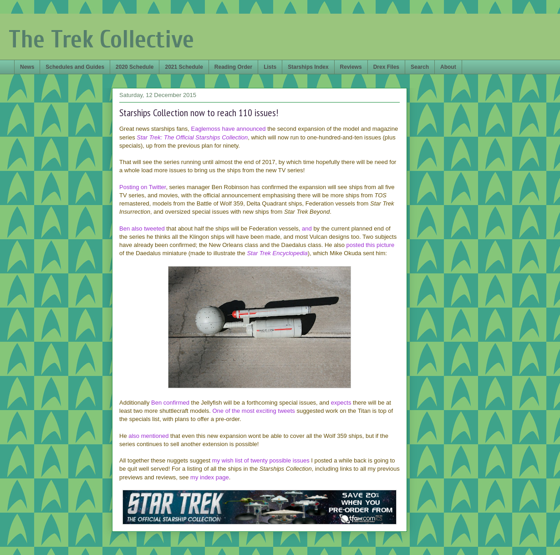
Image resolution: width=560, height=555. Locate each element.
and (307, 228)
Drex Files (386, 67)
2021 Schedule (184, 67)
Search (420, 67)
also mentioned (148, 435)
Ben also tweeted (142, 228)
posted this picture (370, 245)
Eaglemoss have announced (228, 128)
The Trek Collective (101, 39)
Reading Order (233, 67)
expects (341, 402)
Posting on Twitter (142, 187)
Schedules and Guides (75, 67)
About (448, 67)
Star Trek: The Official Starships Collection (192, 137)
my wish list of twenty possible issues (261, 460)
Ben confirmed (170, 402)
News (27, 67)
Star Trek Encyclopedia (277, 253)
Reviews (351, 67)
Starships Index (308, 67)
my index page (209, 477)
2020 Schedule (134, 67)
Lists (270, 67)
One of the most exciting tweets (253, 410)
